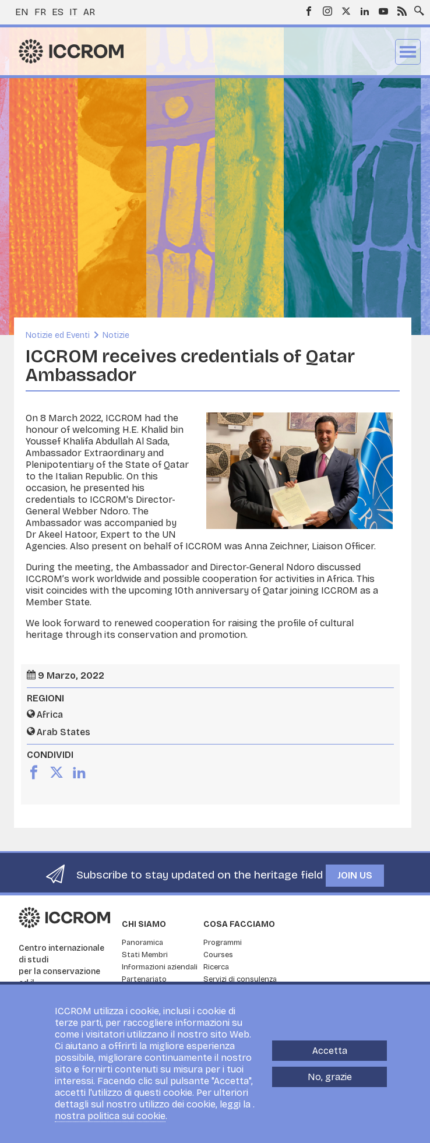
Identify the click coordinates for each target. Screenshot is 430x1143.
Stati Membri (145, 954)
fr (40, 11)
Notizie (116, 335)
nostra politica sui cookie (110, 1115)
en (22, 11)
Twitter (346, 11)
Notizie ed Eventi (58, 335)
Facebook (308, 11)
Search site (416, 7)
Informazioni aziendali (160, 967)
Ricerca (216, 967)
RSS (402, 11)
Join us (354, 875)
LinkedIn (364, 11)
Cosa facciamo (239, 924)
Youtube (383, 11)
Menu (408, 52)
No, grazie (330, 1076)
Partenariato (144, 979)
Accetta (329, 1050)
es (58, 11)
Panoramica (142, 942)
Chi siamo (144, 924)
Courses (218, 954)
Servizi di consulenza (240, 979)
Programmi (222, 942)
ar (89, 11)
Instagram (327, 11)
